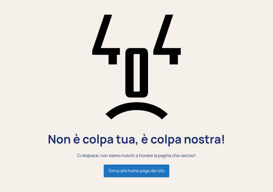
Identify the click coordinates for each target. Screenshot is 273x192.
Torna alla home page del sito (136, 171)
